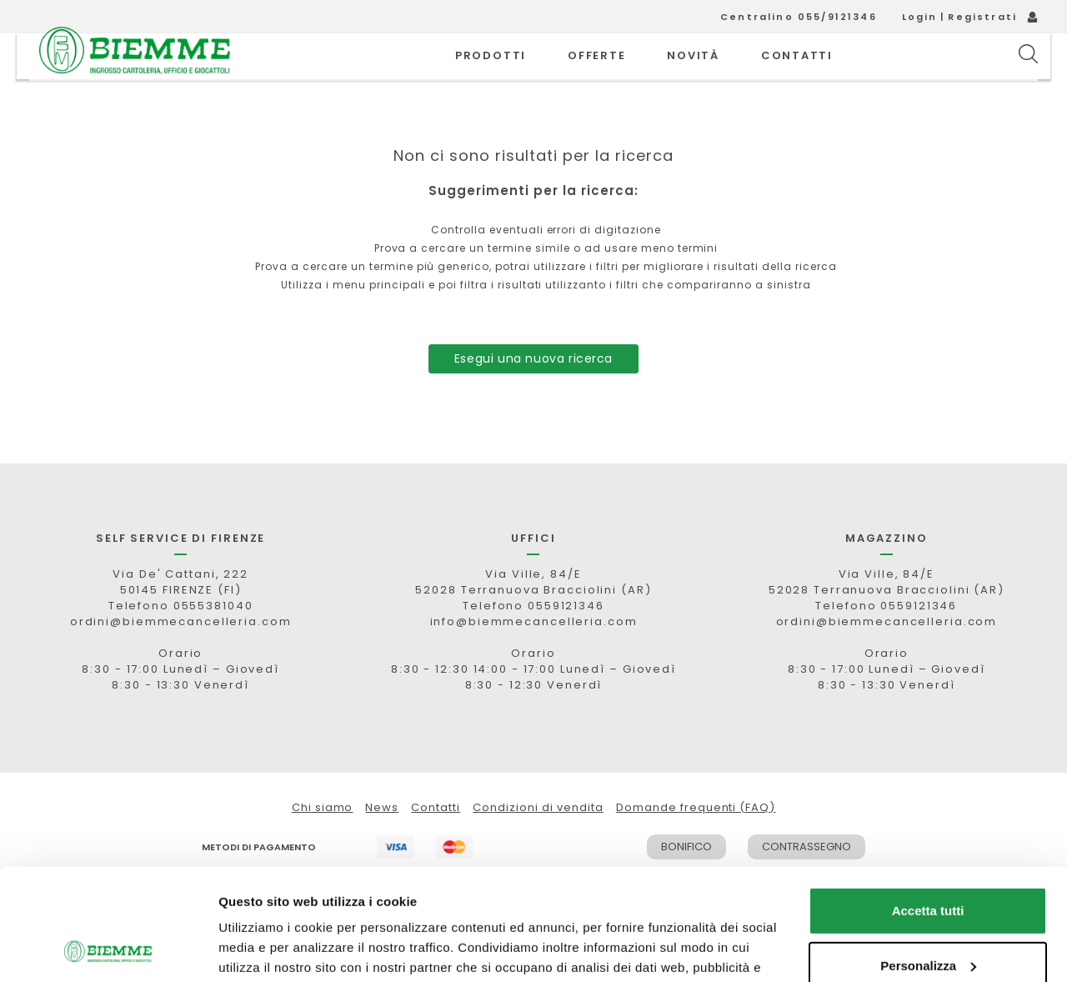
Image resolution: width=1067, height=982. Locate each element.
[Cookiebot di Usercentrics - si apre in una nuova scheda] (108, 949)
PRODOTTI (490, 75)
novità (693, 75)
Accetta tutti (928, 806)
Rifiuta (928, 916)
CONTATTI (797, 75)
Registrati (982, 16)
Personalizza (928, 861)
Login (920, 16)
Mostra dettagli (263, 949)
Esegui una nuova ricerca (533, 396)
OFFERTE (596, 75)
